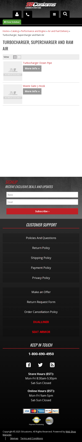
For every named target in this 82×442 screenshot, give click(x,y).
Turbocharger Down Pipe (37, 63)
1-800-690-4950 (41, 353)
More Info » (32, 68)
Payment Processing (36, 424)
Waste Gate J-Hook (34, 86)
